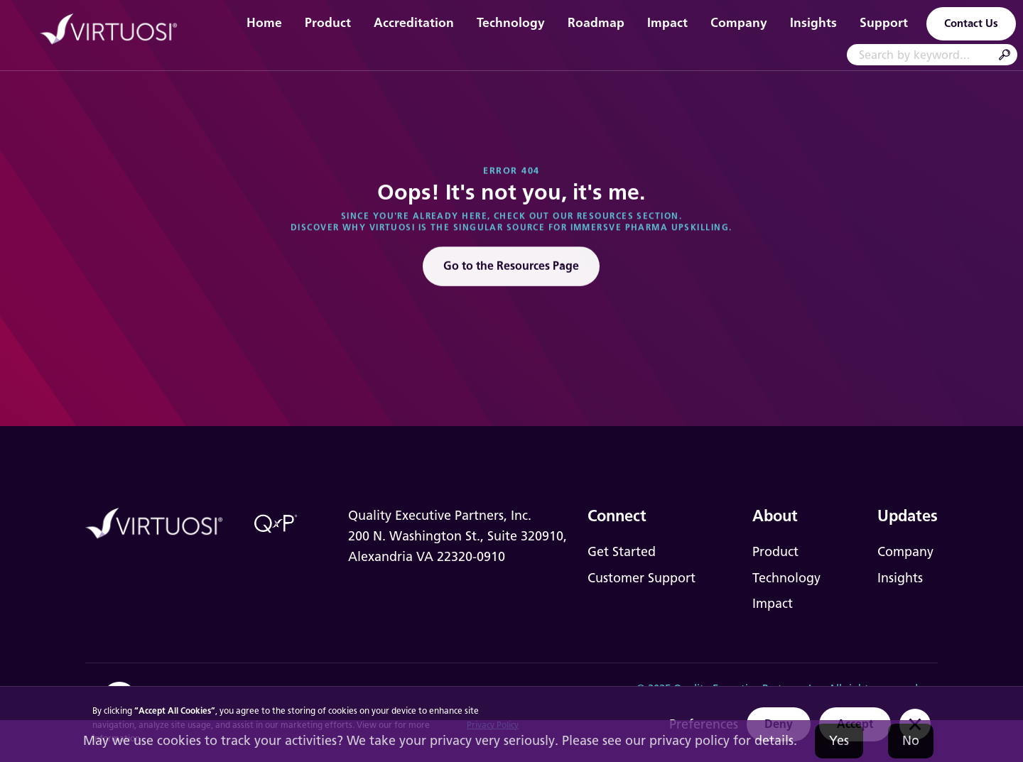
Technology (511, 22)
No (910, 741)
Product (328, 22)
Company (738, 22)
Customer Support (641, 578)
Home (264, 22)
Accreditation (414, 22)
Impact (667, 22)
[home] (116, 30)
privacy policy (689, 741)
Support (884, 22)
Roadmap (596, 22)
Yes (839, 741)
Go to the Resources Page (511, 269)
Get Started (622, 552)
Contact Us (971, 23)
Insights (813, 22)
